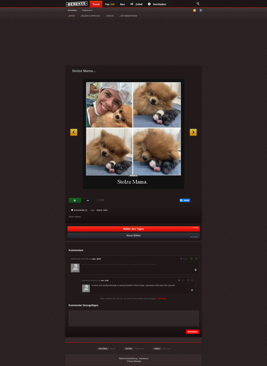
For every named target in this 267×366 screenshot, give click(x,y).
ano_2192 (104, 280)
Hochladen (157, 4)
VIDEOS (109, 16)
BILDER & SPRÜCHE (90, 16)
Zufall (136, 4)
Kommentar (79, 210)
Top (110, 4)
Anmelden (72, 10)
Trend (96, 4)
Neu (122, 4)
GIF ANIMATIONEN (128, 16)
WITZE (71, 16)
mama (99, 210)
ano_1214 (96, 259)
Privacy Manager (134, 361)
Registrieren (87, 10)
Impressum (143, 358)
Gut (75, 200)
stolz (105, 210)
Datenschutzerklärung (128, 358)
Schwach (88, 200)
